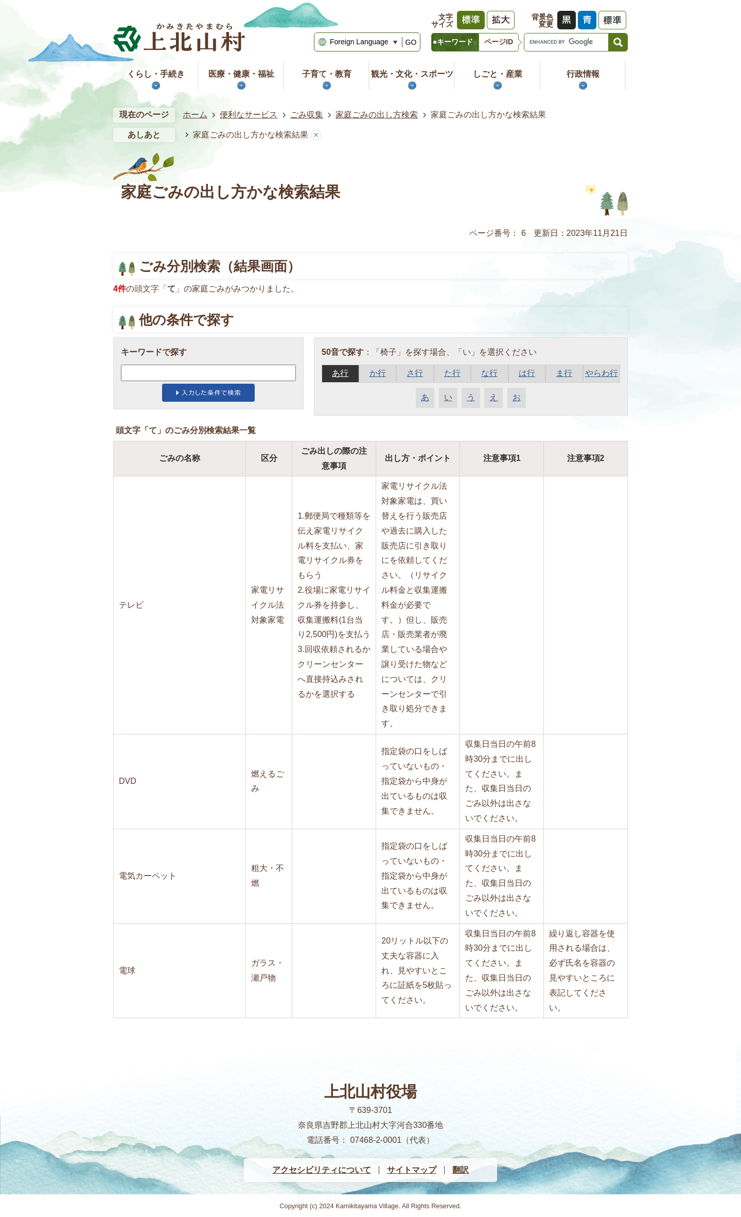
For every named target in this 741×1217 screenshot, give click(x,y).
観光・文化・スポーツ (412, 74)
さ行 (415, 373)
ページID (498, 42)
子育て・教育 (326, 74)
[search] (566, 42)
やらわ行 (601, 373)
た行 (452, 373)
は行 (527, 373)
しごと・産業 (497, 74)
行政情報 (583, 74)
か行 (377, 373)
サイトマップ (411, 1169)
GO (411, 42)
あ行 (340, 373)
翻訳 (460, 1169)
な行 (489, 373)
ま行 (564, 373)
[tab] (455, 42)
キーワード (455, 42)
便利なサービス (248, 114)
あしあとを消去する (316, 135)
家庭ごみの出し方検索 (377, 114)
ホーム (195, 114)
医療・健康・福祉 (241, 74)
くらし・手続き (156, 74)
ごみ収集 (306, 114)
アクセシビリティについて (321, 1169)
